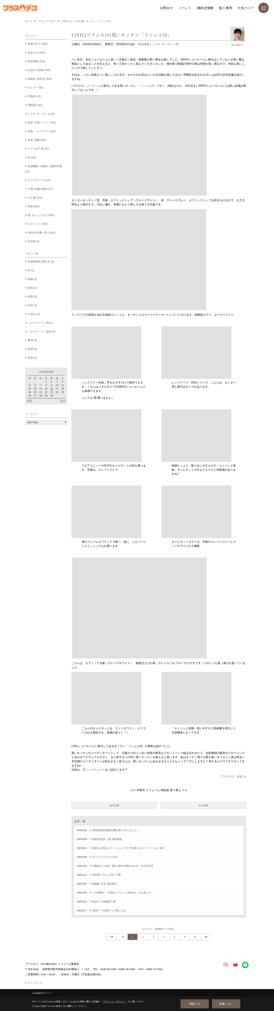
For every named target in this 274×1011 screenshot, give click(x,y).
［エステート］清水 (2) (41, 331)
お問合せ (166, 7)
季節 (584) (34, 206)
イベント (185, 7)
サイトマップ (35, 982)
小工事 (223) (35, 197)
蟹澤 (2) (32, 340)
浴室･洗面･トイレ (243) (42, 122)
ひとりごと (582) (38, 223)
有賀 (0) (32, 296)
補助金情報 (205, 7)
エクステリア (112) (39, 180)
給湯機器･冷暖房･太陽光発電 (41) (43, 169)
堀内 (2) (32, 287)
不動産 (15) (34, 96)
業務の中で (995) (38, 43)
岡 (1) (31, 270)
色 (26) (32, 157)
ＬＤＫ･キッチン (162, 44)
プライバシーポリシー (114, 1001)
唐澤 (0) (32, 348)
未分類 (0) (34, 241)
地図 (87, 969)
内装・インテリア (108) (42, 131)
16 (51, 388)
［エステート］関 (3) (40, 322)
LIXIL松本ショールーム (85, 85)
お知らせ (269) (36, 52)
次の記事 (203, 805)
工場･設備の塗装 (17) (40, 188)
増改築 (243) (35, 104)
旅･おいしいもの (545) (41, 215)
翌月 (62, 400)
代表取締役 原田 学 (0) (41, 261)
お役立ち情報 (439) (39, 70)
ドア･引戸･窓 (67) (38, 148)
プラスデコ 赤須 (231, 776)
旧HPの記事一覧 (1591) (41, 232)
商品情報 (143, 44)
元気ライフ (246, 7)
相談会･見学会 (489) (40, 78)
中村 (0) (32, 305)
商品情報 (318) (36, 61)
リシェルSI (147, 85)
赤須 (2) (32, 357)
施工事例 (225, 7)
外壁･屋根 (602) (37, 139)
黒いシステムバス (94, 769)
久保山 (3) (34, 314)
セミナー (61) (36, 87)
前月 (29, 400)
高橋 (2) (32, 279)
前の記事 (114, 805)
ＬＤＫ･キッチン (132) (41, 113)
